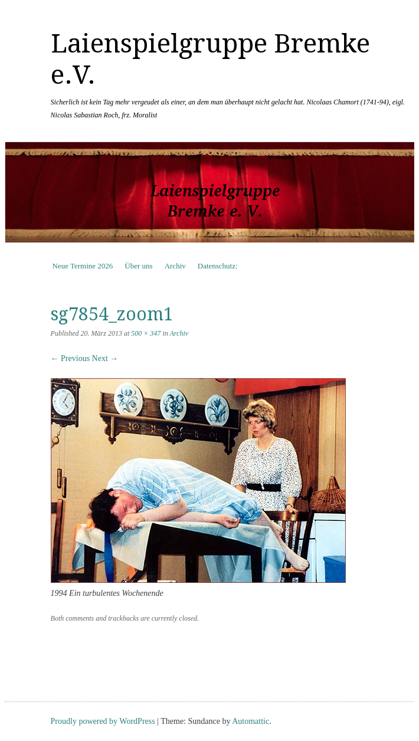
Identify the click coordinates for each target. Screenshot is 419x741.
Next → (105, 358)
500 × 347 (146, 333)
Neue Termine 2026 (83, 265)
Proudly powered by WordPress (103, 721)
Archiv (175, 265)
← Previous (70, 358)
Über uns (138, 265)
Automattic (250, 721)
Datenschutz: (218, 265)
